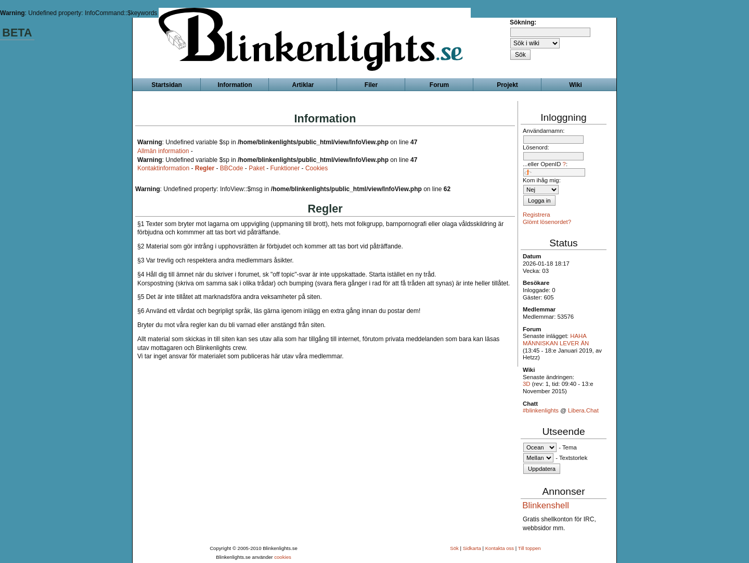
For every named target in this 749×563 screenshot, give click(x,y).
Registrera (536, 214)
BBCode (231, 168)
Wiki (575, 85)
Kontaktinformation (163, 168)
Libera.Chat (583, 410)
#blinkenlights (541, 410)
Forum (439, 85)
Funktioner (285, 168)
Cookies (316, 168)
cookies (282, 557)
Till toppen (529, 548)
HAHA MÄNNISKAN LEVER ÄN (556, 339)
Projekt (507, 85)
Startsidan (166, 85)
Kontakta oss (499, 548)
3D (527, 384)
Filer (371, 85)
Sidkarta (472, 548)
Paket (257, 168)
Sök (454, 548)
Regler (204, 168)
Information (235, 85)
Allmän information (163, 151)
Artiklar (303, 85)
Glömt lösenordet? (547, 222)
